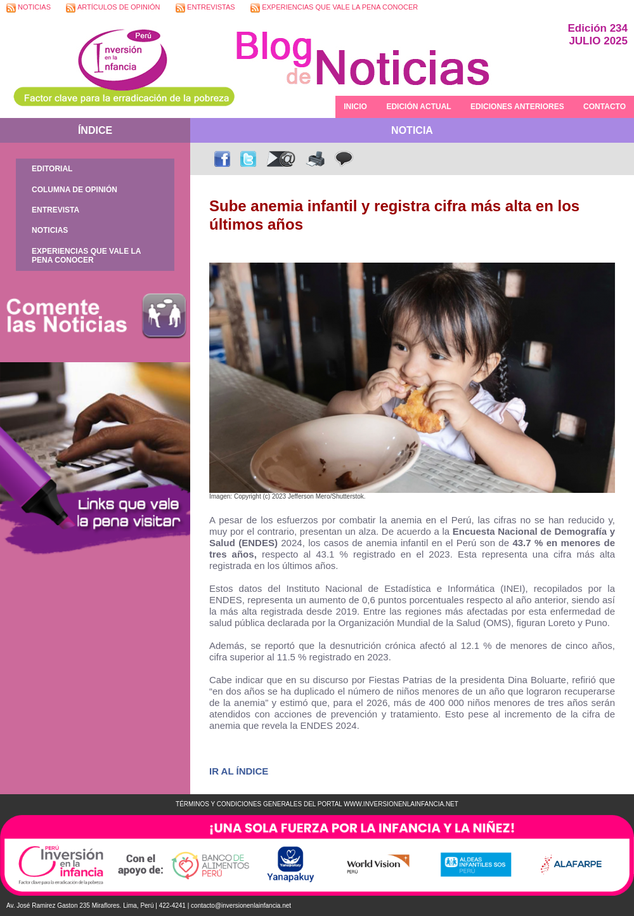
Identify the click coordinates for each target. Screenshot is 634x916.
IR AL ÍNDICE (238, 771)
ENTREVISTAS (205, 8)
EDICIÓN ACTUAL (418, 106)
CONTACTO (604, 106)
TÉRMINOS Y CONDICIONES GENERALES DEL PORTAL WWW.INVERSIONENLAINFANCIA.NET (317, 804)
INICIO (355, 106)
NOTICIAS (28, 8)
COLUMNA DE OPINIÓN (74, 189)
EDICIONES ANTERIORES (517, 106)
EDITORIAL (52, 168)
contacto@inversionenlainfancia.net (241, 905)
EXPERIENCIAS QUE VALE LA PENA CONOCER (334, 8)
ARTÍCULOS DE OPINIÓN (113, 8)
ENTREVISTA (55, 210)
